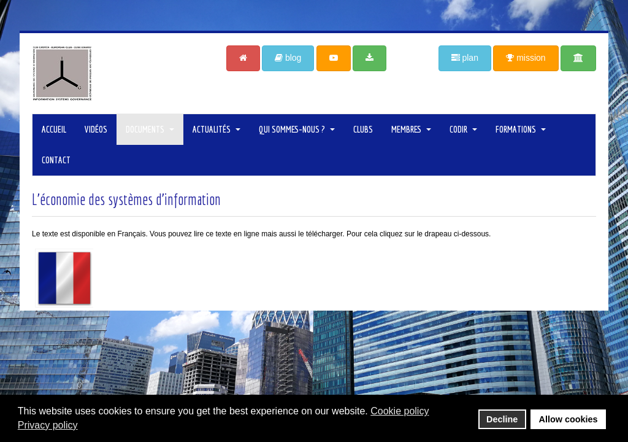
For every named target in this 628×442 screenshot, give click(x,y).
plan (464, 58)
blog (288, 58)
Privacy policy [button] (48, 425)
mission (525, 58)
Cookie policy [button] (399, 411)
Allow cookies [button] (568, 419)
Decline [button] (502, 419)
